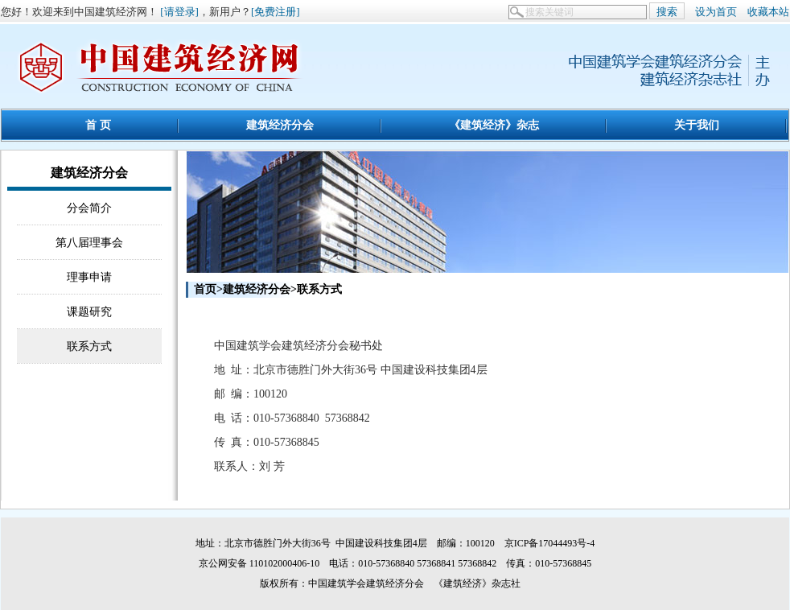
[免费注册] (275, 12)
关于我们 (696, 124)
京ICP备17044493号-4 (549, 543)
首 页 (98, 124)
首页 (205, 289)
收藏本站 (768, 12)
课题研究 (89, 311)
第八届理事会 (89, 242)
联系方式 (89, 346)
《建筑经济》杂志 (494, 124)
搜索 (666, 12)
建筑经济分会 (280, 124)
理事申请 (89, 276)
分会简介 (89, 207)
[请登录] (179, 12)
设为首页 (716, 12)
